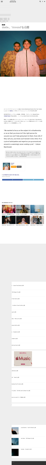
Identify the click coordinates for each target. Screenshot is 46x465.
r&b (15, 175)
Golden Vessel (7, 116)
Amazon (13, 166)
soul (18, 175)
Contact (6, 462)
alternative (6, 175)
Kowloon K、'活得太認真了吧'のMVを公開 (9, 214)
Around (12, 163)
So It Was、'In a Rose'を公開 (21, 214)
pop (13, 175)
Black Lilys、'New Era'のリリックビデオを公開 (10, 225)
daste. (11, 111)
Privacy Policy (11, 462)
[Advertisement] (23, 12)
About (2, 462)
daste (10, 175)
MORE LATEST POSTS (6, 405)
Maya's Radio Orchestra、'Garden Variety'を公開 (25, 225)
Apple (19, 166)
